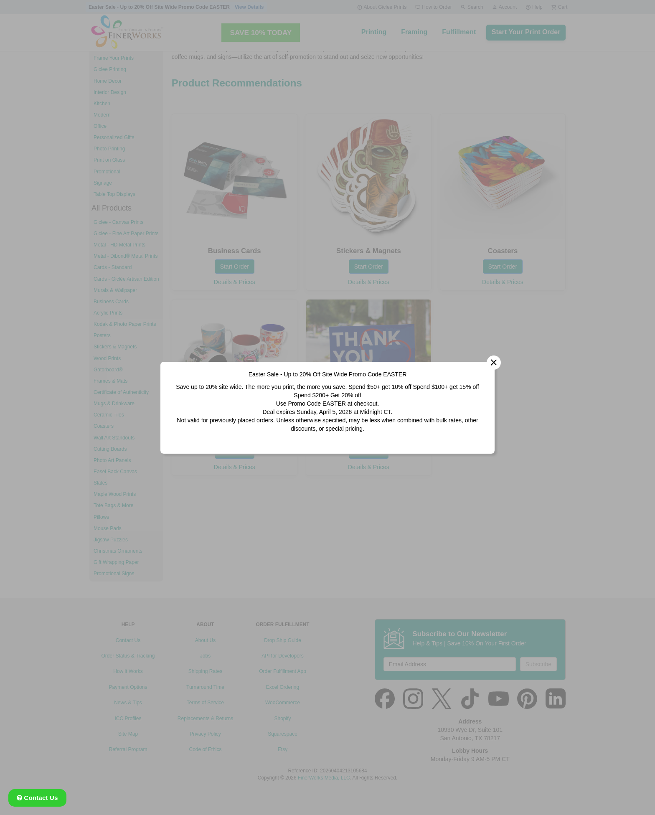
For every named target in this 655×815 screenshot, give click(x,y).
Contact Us (37, 797)
